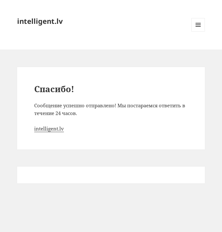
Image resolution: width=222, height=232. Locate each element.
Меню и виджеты (198, 31)
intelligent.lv (40, 21)
